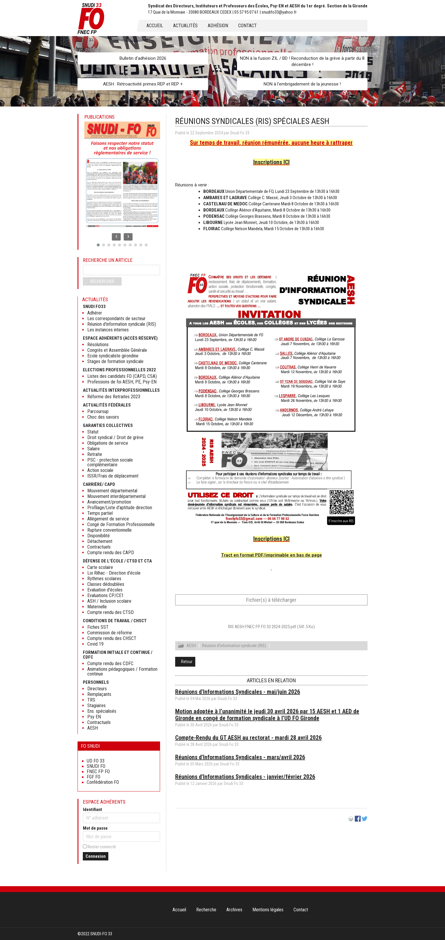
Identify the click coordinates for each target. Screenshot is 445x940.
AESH (191, 646)
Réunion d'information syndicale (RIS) (234, 646)
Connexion (96, 856)
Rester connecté (102, 846)
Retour (186, 662)
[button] (98, 245)
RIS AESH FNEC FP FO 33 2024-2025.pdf (271, 626)
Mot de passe (95, 828)
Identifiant (92, 809)
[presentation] (116, 237)
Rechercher (102, 281)
